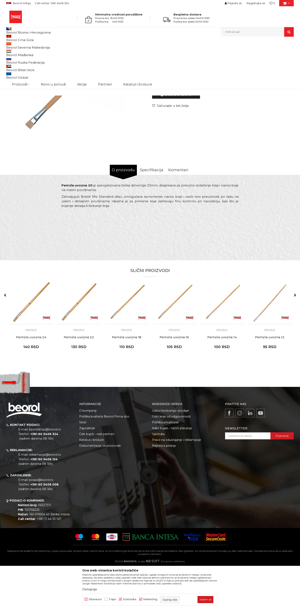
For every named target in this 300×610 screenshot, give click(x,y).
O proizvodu (123, 213)
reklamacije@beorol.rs (45, 497)
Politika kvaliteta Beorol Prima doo (104, 459)
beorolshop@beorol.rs (45, 472)
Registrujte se (256, 3)
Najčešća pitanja (164, 489)
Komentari (178, 213)
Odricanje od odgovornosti (171, 459)
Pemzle (85, 45)
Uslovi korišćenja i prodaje (170, 453)
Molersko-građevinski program (50, 45)
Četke (74, 45)
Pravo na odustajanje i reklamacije (176, 483)
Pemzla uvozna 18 (126, 380)
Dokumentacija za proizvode (100, 489)
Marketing (150, 599)
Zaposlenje (87, 471)
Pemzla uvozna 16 (174, 380)
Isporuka (158, 477)
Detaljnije (89, 589)
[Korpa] (286, 4)
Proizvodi (22, 45)
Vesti (82, 465)
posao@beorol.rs (41, 523)
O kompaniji (87, 453)
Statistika (129, 599)
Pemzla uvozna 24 (31, 380)
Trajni (112, 599)
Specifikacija (151, 213)
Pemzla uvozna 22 (79, 380)
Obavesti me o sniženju (278, 122)
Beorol (10, 45)
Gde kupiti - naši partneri (96, 477)
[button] (257, 31)
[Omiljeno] (272, 3)
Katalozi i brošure (91, 483)
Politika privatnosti (165, 465)
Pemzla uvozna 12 (269, 380)
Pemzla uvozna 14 (222, 380)
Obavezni (95, 599)
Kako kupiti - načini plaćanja (172, 471)
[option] (31, 366)
